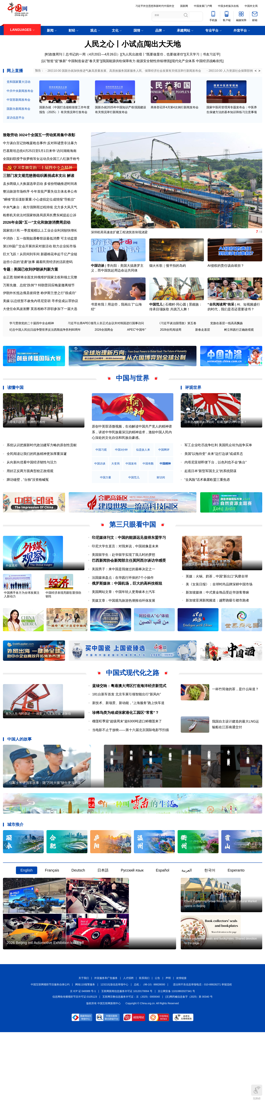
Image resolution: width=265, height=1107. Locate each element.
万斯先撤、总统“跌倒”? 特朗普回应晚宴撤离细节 (39, 304)
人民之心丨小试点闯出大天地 (132, 44)
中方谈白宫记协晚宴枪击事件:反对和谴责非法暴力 (40, 146)
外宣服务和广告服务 (106, 1051)
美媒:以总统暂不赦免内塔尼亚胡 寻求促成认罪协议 (40, 320)
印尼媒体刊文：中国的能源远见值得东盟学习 (129, 557)
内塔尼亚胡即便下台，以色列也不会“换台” (215, 482)
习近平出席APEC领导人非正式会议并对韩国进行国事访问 (106, 342)
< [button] (256, 71)
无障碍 (256, 1092)
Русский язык (132, 919)
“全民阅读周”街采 (221, 324)
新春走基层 (202, 348)
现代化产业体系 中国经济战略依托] (198, 61)
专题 (6, 289)
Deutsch (78, 919)
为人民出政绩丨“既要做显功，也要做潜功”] (153, 54)
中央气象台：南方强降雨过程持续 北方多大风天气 (40, 215)
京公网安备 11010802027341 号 (176, 1065)
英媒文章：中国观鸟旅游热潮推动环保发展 (123, 631)
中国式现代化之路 (132, 705)
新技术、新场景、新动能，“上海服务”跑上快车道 (128, 736)
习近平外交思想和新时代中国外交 (154, 5)
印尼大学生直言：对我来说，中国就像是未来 (125, 565)
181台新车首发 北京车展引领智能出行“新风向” (126, 727)
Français (52, 919)
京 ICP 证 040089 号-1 (83, 1065)
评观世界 (193, 407)
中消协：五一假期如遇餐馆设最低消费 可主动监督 (40, 252)
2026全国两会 (104, 348)
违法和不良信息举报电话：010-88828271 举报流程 (202, 1058)
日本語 (103, 919)
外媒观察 (12, 596)
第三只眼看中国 (132, 544)
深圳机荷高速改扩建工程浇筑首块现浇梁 (121, 235)
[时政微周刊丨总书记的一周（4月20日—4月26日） (82, 54)
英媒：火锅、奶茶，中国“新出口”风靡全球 (217, 607)
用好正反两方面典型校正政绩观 (30, 490)
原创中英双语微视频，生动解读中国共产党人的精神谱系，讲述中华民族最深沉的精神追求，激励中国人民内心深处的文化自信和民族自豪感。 (132, 451)
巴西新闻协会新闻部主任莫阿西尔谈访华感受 (129, 586)
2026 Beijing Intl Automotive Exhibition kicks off (45, 1017)
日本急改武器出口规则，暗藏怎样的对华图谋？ (215, 453)
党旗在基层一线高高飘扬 (226, 342)
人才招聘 (128, 1051)
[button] (259, 182)
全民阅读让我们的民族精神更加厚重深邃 (37, 473)
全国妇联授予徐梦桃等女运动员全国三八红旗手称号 (41, 161)
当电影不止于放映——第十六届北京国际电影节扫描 (130, 763)
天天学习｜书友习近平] (203, 54)
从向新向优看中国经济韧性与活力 (32, 482)
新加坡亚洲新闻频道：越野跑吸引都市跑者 (217, 631)
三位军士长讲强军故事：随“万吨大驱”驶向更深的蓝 (43, 831)
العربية (186, 919)
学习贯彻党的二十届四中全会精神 (31, 342)
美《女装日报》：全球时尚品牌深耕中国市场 (219, 615)
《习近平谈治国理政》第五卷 (177, 342)
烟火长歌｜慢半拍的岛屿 (167, 277)
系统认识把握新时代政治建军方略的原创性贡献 (42, 464)
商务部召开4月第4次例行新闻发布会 (175, 114)
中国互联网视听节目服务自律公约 (50, 1058)
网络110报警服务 (85, 1058)
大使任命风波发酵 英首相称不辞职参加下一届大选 (40, 328)
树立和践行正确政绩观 (239, 348)
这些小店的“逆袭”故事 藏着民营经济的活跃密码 (38, 276)
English (27, 919)
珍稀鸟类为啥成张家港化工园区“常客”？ (125, 745)
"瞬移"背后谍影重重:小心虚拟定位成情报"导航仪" (39, 207)
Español (162, 919)
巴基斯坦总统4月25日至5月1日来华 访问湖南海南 (39, 153)
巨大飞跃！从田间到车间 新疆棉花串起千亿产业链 (40, 268)
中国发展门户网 (203, 5)
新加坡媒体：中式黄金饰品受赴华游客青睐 (217, 623)
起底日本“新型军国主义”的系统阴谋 (210, 490)
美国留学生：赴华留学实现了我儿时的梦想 (123, 574)
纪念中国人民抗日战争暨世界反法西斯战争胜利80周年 (45, 348)
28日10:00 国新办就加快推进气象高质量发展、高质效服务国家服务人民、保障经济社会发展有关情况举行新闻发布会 (124, 70)
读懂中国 (15, 407)
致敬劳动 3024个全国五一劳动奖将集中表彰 (39, 137)
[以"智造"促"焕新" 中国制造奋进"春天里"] (71, 61)
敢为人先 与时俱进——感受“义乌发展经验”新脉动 (38, 758)
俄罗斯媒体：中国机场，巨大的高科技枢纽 (127, 614)
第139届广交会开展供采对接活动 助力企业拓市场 (39, 260)
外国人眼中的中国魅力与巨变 (205, 595)
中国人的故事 (19, 772)
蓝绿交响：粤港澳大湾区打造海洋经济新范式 (129, 719)
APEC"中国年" (136, 348)
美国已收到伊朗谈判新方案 (36, 289)
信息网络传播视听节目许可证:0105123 (74, 1070)
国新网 (184, 5)
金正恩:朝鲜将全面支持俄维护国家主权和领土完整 (40, 297)
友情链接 (181, 1051)
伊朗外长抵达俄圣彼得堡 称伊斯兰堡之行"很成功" (39, 312)
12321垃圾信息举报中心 (115, 1058)
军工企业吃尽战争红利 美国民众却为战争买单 (218, 464)
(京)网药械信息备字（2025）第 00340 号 (189, 1070)
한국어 (209, 919)
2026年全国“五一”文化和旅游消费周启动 (37, 236)
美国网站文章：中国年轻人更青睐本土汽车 (123, 623)
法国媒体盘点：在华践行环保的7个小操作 (123, 603)
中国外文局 (251, 5)
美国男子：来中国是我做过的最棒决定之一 (123, 594)
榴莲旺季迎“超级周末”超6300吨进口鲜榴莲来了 (127, 754)
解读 (70, 184)
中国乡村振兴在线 (228, 5)
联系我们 (144, 1051)
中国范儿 (156, 324)
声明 (168, 1051)
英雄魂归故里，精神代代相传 (26, 453)
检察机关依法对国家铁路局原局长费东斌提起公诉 (39, 223)
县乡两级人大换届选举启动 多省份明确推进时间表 (40, 192)
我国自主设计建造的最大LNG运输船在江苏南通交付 (241, 753)
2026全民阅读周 (170, 348)
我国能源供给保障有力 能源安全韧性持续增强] (136, 61)
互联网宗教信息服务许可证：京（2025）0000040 (131, 1070)
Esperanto (236, 919)
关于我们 (84, 1051)
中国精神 (102, 497)
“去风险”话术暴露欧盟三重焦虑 (207, 499)
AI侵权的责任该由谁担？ (226, 277)
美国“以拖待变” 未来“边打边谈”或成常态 (213, 473)
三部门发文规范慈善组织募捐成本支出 (34, 184)
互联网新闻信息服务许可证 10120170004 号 (126, 1065)
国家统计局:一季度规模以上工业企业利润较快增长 (40, 244)
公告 (157, 1051)
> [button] (259, 71)
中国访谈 (97, 277)
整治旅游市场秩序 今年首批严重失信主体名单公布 (40, 200)
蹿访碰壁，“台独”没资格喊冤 (28, 499)
